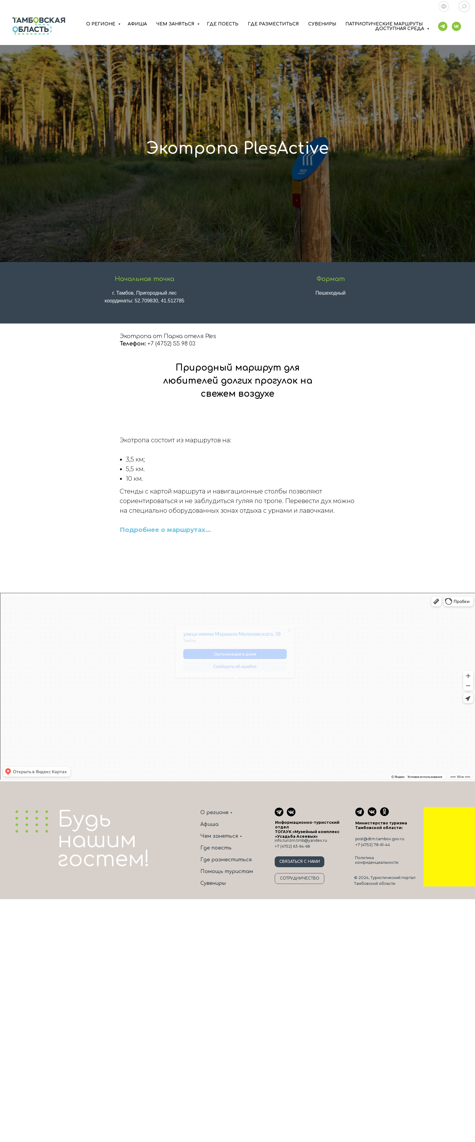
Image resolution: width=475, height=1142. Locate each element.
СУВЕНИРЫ (322, 24)
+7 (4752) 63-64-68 (292, 846)
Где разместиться (226, 860)
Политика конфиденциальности (376, 860)
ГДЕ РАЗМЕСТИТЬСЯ (273, 24)
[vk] (456, 26)
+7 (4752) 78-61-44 (372, 844)
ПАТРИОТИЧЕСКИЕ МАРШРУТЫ (384, 24)
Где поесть (216, 848)
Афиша (209, 824)
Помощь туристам (226, 871)
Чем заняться (219, 836)
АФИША (137, 24)
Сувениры (213, 883)
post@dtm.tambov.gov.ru (379, 838)
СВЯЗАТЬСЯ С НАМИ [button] (299, 861)
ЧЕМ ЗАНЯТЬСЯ (176, 24)
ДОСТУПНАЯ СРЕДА (400, 28)
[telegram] (442, 26)
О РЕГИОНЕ (101, 24)
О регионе (214, 812)
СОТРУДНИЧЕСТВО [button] (299, 878)
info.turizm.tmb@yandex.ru (301, 840)
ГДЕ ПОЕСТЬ (222, 24)
